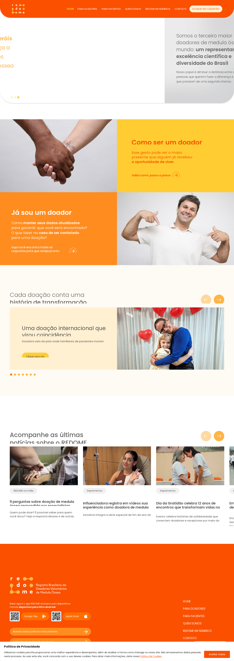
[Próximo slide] (219, 436)
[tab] (12, 97)
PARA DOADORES (87, 9)
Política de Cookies (151, 656)
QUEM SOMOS (133, 9)
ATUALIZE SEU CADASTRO (206, 9)
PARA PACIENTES (111, 9)
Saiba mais (23, 80)
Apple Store (77, 616)
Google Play (35, 616)
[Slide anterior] (206, 436)
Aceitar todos (217, 654)
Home (70, 9)
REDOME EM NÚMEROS (157, 9)
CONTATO (181, 9)
